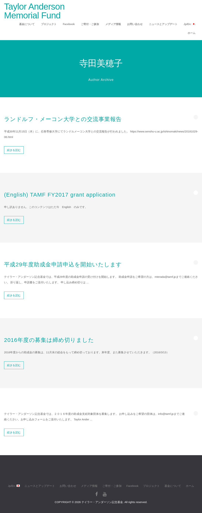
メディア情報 (113, 24)
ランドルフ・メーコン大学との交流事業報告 (63, 119)
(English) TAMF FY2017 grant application (60, 195)
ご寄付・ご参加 (90, 24)
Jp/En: (189, 24)
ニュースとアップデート (163, 24)
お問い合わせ (135, 24)
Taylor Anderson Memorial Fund (34, 11)
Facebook (69, 24)
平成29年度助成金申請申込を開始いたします (63, 264)
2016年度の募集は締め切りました (49, 340)
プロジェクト (48, 24)
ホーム (191, 33)
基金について (27, 24)
